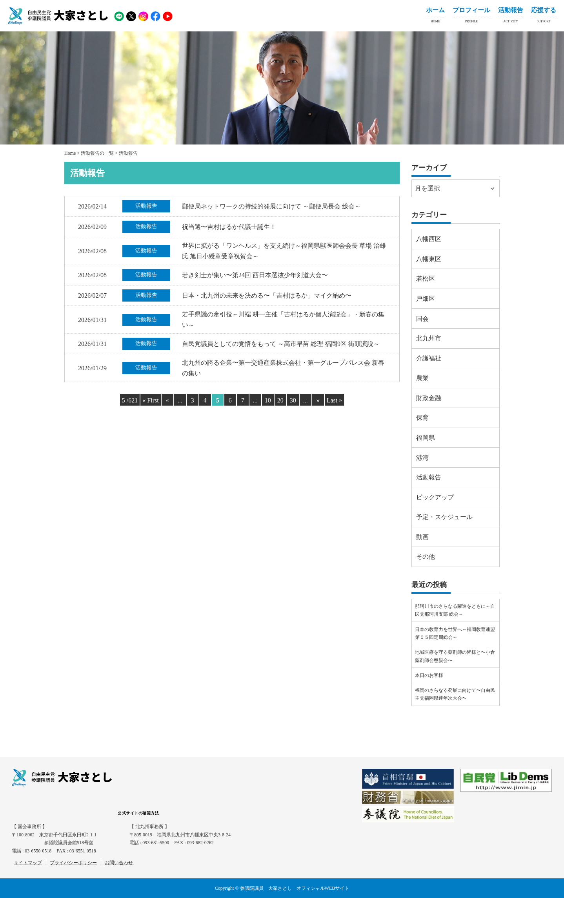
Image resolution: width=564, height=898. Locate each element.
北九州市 (428, 338)
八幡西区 (428, 239)
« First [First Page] (150, 400)
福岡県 (425, 437)
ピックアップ (435, 497)
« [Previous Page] (167, 400)
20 (280, 400)
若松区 (425, 278)
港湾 (422, 457)
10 (268, 400)
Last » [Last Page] (334, 400)
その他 (425, 556)
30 (293, 400)
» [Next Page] (318, 400)
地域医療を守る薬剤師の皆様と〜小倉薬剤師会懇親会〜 (455, 656)
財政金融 (428, 398)
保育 (422, 417)
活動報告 (510, 16)
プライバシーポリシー (73, 862)
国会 (422, 318)
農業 (422, 378)
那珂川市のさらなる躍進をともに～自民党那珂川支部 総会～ (455, 610)
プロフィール (471, 16)
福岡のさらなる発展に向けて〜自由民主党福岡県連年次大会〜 (455, 694)
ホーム (435, 16)
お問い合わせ (119, 862)
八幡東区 (428, 259)
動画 (422, 537)
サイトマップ (28, 862)
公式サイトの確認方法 (138, 813)
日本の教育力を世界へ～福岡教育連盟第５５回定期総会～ (455, 633)
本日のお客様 (429, 675)
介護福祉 (428, 358)
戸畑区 (425, 298)
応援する (543, 16)
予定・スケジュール (444, 517)
